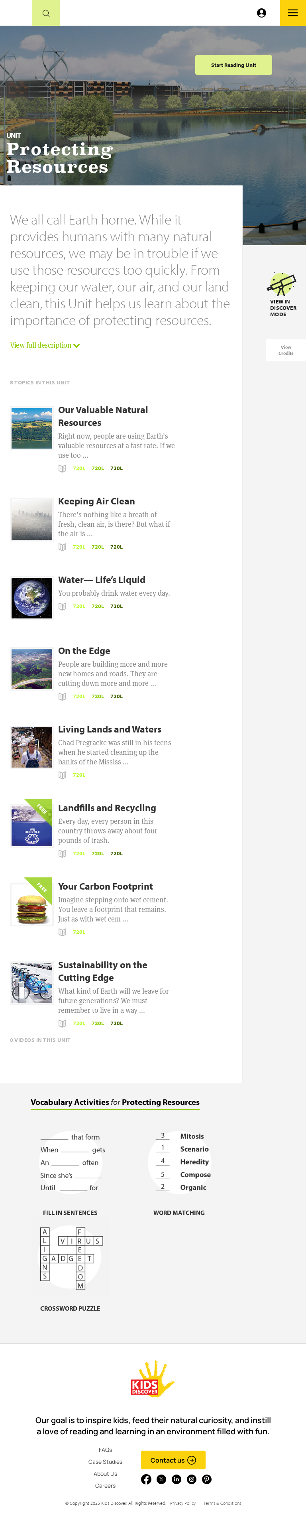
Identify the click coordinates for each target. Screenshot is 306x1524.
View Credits (286, 350)
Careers (105, 1485)
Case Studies (105, 1461)
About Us (105, 1473)
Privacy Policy (183, 1503)
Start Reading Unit (233, 65)
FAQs (105, 1449)
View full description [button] (45, 345)
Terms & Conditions (222, 1503)
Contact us (173, 1460)
